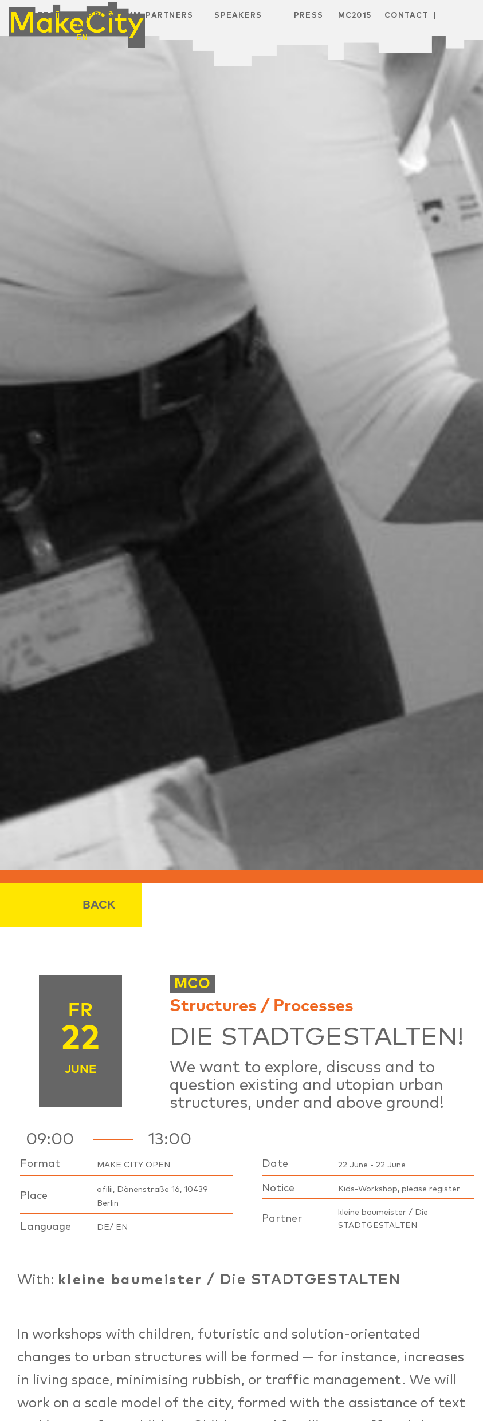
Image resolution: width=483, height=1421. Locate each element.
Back (99, 905)
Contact (406, 15)
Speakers (238, 15)
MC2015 (355, 15)
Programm (114, 15)
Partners (169, 15)
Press (309, 15)
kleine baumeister (130, 1280)
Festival (59, 15)
